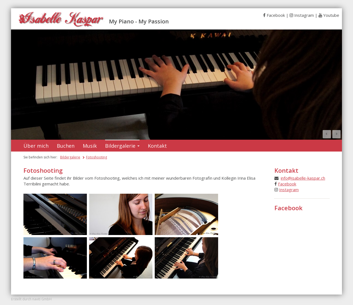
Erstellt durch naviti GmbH (31, 299)
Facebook (276, 15)
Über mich (36, 145)
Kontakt (157, 145)
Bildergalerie (122, 145)
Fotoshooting (96, 157)
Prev (327, 134)
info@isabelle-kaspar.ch (303, 178)
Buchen (65, 145)
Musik (90, 145)
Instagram (304, 15)
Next (336, 134)
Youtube (331, 15)
